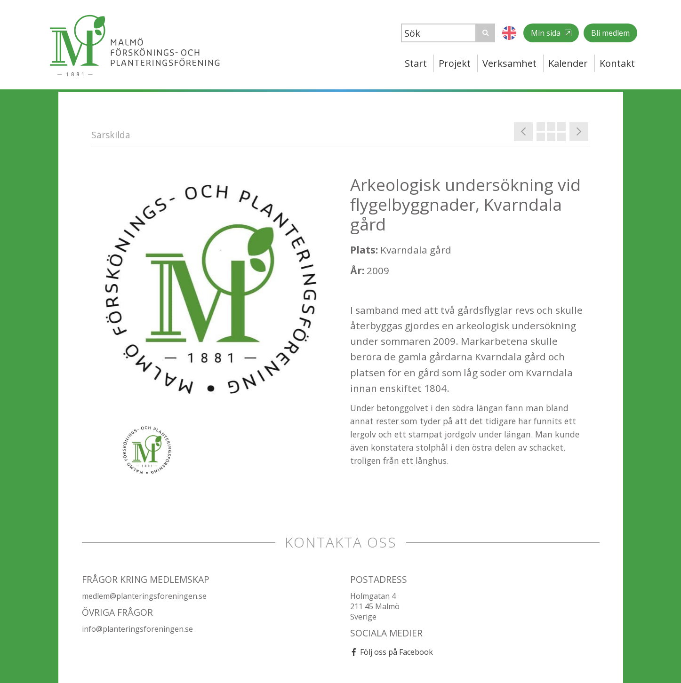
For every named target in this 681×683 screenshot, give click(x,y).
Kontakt (617, 63)
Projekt (455, 63)
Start (416, 63)
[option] (211, 294)
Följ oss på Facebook (396, 652)
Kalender (568, 63)
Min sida (546, 33)
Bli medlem (610, 33)
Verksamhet (509, 63)
